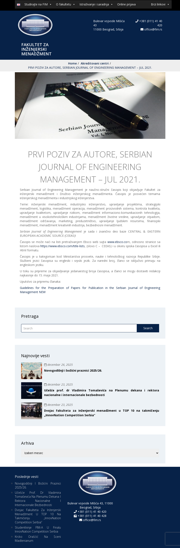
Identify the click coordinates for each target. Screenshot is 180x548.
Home (72, 63)
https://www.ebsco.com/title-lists (62, 246)
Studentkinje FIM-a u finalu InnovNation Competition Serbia (38, 529)
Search (148, 328)
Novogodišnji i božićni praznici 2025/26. (73, 370)
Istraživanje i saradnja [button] (96, 4)
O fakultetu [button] (65, 4)
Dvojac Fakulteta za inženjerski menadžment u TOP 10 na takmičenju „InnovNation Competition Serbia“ (38, 516)
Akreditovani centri (95, 63)
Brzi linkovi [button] (160, 4)
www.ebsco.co (117, 242)
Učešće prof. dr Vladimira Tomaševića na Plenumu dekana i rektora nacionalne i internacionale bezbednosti (38, 499)
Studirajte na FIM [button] (38, 4)
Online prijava (126, 4)
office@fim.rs (153, 29)
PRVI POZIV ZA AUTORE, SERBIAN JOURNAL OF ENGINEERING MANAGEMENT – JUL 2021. (90, 68)
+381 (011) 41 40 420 (91, 512)
